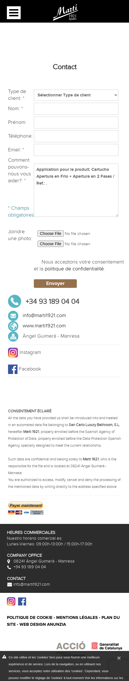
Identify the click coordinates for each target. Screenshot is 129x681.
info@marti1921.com (44, 315)
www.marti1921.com (44, 326)
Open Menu (14, 12)
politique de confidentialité (74, 269)
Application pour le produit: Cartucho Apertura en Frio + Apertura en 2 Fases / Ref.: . (76, 190)
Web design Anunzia (42, 624)
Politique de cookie (29, 617)
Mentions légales (77, 617)
